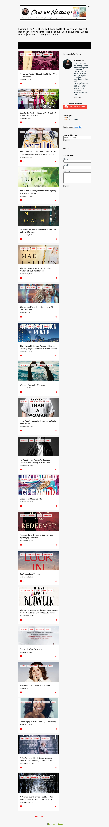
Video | (56, 34)
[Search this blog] (77, 137)
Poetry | (22, 34)
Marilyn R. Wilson (80, 60)
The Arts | (33, 29)
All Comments (71, 119)
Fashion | (23, 29)
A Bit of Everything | (68, 29)
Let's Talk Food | (48, 29)
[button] (56, 83)
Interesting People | (51, 31)
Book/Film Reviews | (29, 31)
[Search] (89, 6)
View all (23, 47)
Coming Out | (46, 34)
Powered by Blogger (54, 824)
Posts (68, 117)
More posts (39, 817)
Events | (85, 31)
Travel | (83, 29)
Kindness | (33, 34)
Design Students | (71, 31)
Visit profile (78, 97)
